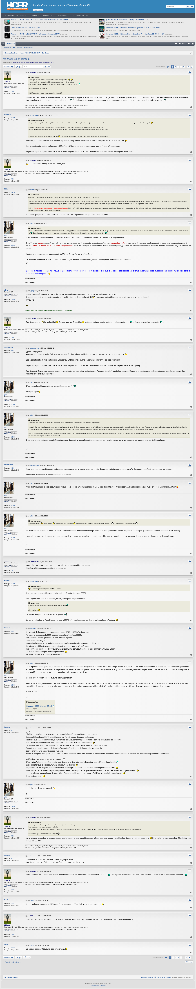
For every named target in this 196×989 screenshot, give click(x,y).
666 (12, 350)
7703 (12, 91)
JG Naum (7, 82)
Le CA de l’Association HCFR (44, 62)
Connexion (18, 47)
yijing (6, 290)
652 (12, 631)
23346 (13, 245)
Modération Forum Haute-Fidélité (23, 62)
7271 (12, 570)
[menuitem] (176, 44)
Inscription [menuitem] (193, 44)
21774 (13, 192)
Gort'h (6, 899)
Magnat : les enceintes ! (16, 59)
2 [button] (175, 67)
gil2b (5, 235)
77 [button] (188, 67)
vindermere (7, 561)
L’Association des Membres (15, 16)
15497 (13, 903)
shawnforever (8, 347)
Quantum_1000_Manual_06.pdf (39, 706)
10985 (13, 118)
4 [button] (178, 957)
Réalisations (62, 16)
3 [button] (178, 67)
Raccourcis (3, 44)
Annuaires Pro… (79, 16)
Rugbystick (7, 114)
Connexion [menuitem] (189, 44)
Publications (47, 16)
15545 (13, 299)
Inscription (29, 47)
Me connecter (38, 10)
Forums (12, 44)
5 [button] (183, 67)
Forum (34, 16)
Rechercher (7, 47)
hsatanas (7, 628)
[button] (168, 66)
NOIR (6, 189)
